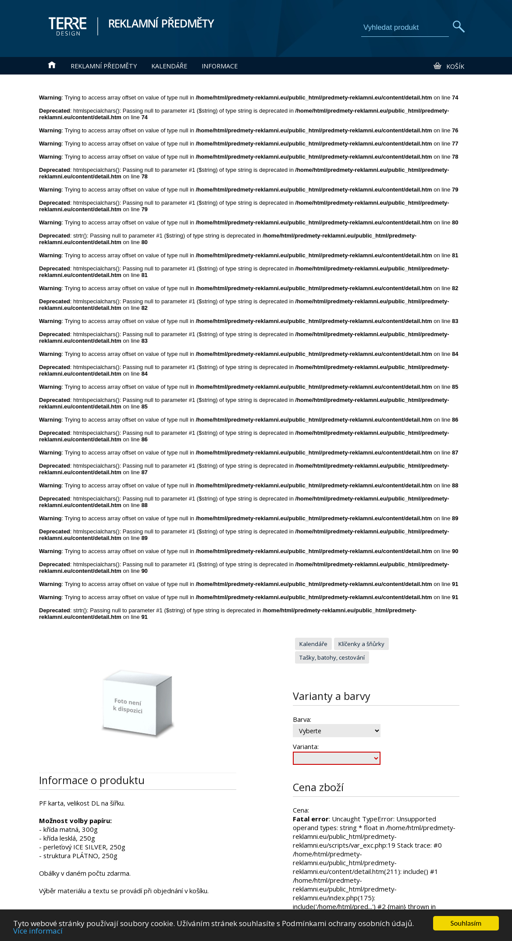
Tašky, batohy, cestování (332, 657)
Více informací (38, 935)
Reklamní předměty (104, 66)
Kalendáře (169, 66)
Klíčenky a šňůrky (361, 644)
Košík (448, 66)
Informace (220, 66)
